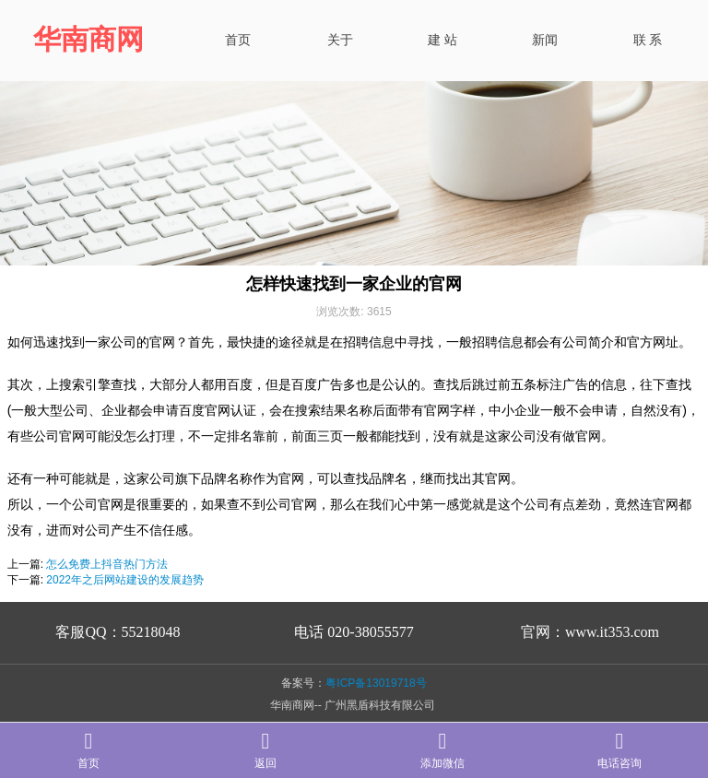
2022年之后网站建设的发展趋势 (125, 579)
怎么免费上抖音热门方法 (107, 564)
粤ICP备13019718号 (375, 683)
